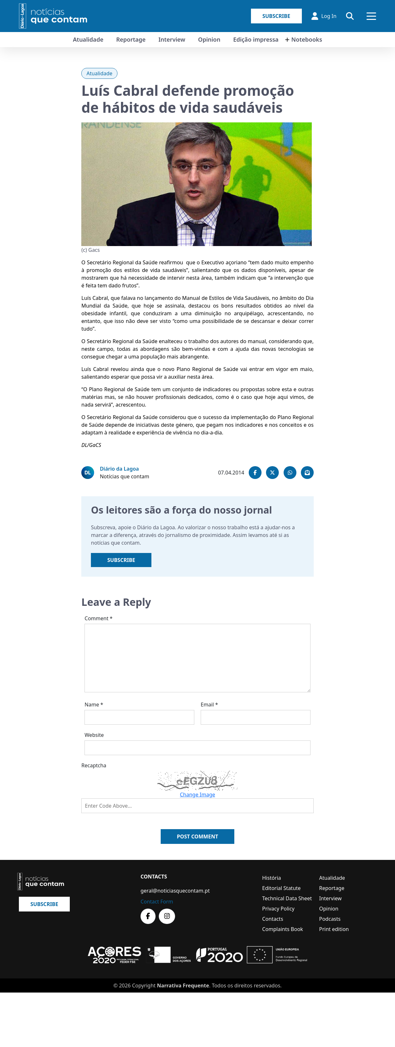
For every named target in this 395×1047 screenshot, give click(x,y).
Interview (171, 39)
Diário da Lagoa (119, 468)
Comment (98, 618)
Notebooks (306, 39)
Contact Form (157, 901)
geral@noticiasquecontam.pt (175, 890)
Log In (323, 16)
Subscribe (276, 16)
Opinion (209, 39)
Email (209, 704)
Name (94, 704)
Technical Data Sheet (287, 898)
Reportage (131, 39)
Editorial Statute (281, 888)
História (271, 877)
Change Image (197, 794)
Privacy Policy (278, 908)
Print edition (334, 929)
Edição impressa (255, 39)
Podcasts (330, 918)
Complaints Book (282, 929)
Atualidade (88, 39)
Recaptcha (93, 765)
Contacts (272, 918)
